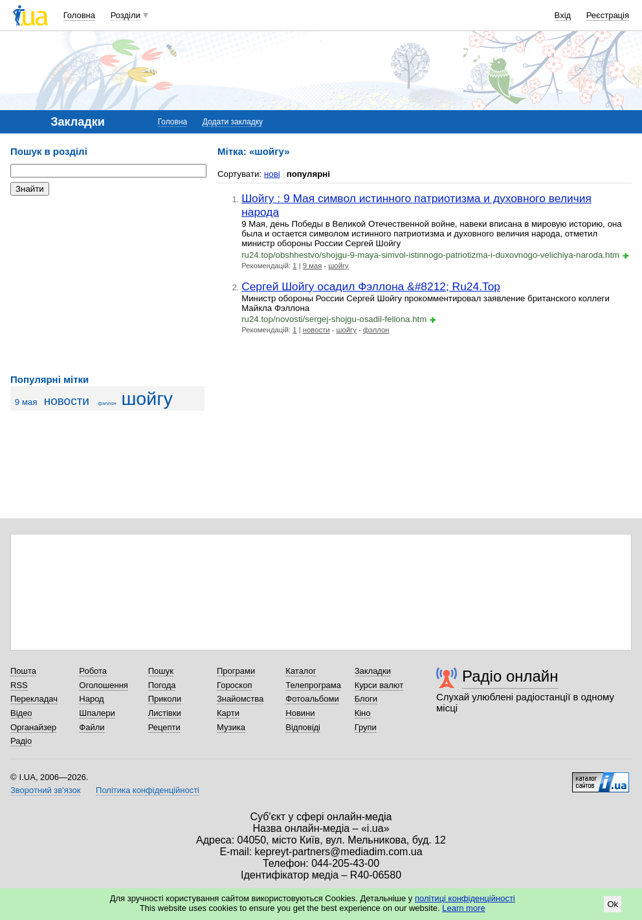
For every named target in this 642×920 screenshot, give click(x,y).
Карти (228, 713)
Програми (236, 671)
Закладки (373, 671)
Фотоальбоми (311, 699)
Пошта (23, 671)
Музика (231, 727)
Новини (300, 713)
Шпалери (97, 713)
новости (66, 401)
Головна (79, 15)
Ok (612, 904)
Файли (91, 727)
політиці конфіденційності (465, 898)
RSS (19, 685)
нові (272, 174)
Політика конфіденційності (147, 790)
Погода (162, 685)
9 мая (26, 402)
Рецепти (164, 727)
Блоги (366, 699)
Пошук (160, 671)
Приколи (164, 699)
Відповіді (302, 727)
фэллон (107, 403)
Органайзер (33, 727)
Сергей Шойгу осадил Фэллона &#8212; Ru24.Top (370, 286)
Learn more (463, 908)
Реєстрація (607, 15)
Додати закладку (233, 121)
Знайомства (240, 699)
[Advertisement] (107, 285)
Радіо (21, 741)
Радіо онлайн (510, 676)
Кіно (363, 713)
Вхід (563, 15)
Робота (93, 671)
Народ (91, 699)
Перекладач (34, 699)
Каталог (300, 671)
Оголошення (103, 685)
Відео (21, 713)
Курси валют (379, 685)
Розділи (125, 15)
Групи (366, 727)
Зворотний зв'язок (45, 790)
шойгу (146, 398)
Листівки (164, 713)
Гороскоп (234, 685)
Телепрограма (313, 685)
